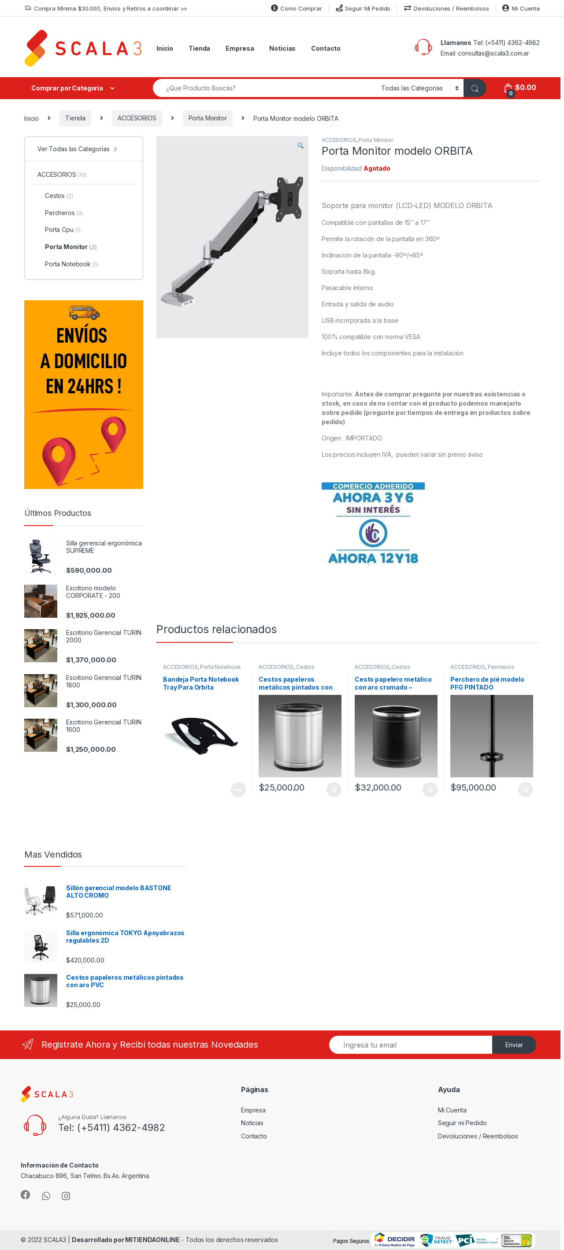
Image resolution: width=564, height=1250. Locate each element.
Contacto (326, 48)
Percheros (501, 667)
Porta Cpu (59, 229)
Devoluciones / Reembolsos (446, 8)
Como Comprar (296, 8)
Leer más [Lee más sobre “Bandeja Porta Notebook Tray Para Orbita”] (238, 789)
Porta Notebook (220, 667)
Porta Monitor (208, 118)
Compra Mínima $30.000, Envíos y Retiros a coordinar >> (105, 8)
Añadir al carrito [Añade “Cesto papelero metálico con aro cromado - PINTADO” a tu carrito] (430, 789)
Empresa (240, 48)
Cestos (305, 667)
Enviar (514, 1045)
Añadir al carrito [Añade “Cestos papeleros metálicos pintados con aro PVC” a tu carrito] (334, 789)
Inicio (164, 48)
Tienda (199, 48)
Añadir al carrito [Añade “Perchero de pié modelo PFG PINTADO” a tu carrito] (525, 789)
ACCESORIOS (137, 118)
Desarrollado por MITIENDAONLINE (126, 1239)
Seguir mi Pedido (462, 1123)
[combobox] (264, 88)
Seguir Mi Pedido (363, 8)
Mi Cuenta (521, 8)
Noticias (282, 48)
